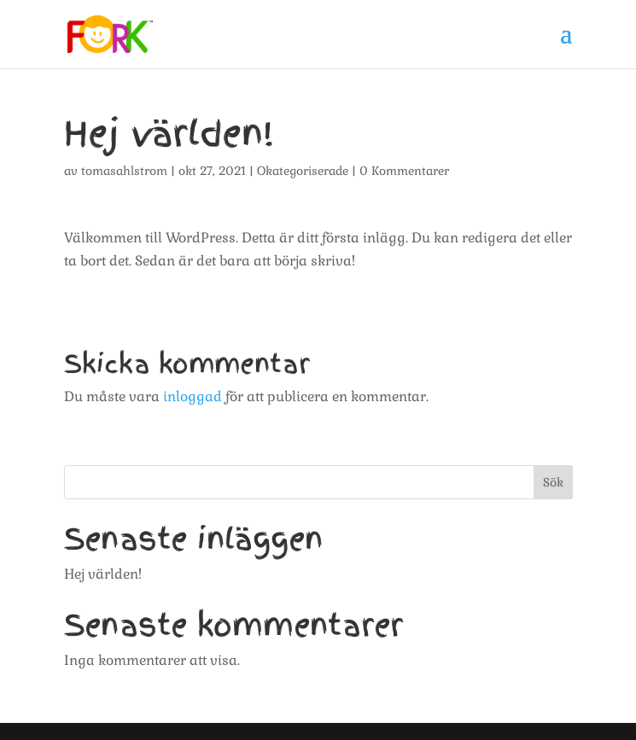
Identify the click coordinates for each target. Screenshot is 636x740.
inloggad (192, 396)
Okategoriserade (302, 170)
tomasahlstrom (124, 170)
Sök (553, 482)
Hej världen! (103, 574)
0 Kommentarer (404, 170)
